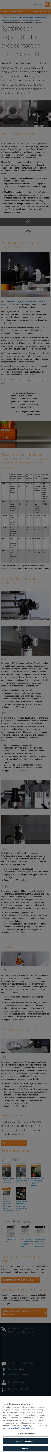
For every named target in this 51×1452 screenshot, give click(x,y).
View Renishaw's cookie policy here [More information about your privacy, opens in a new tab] (20, 1432)
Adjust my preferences (25, 1437)
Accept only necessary (25, 1445)
